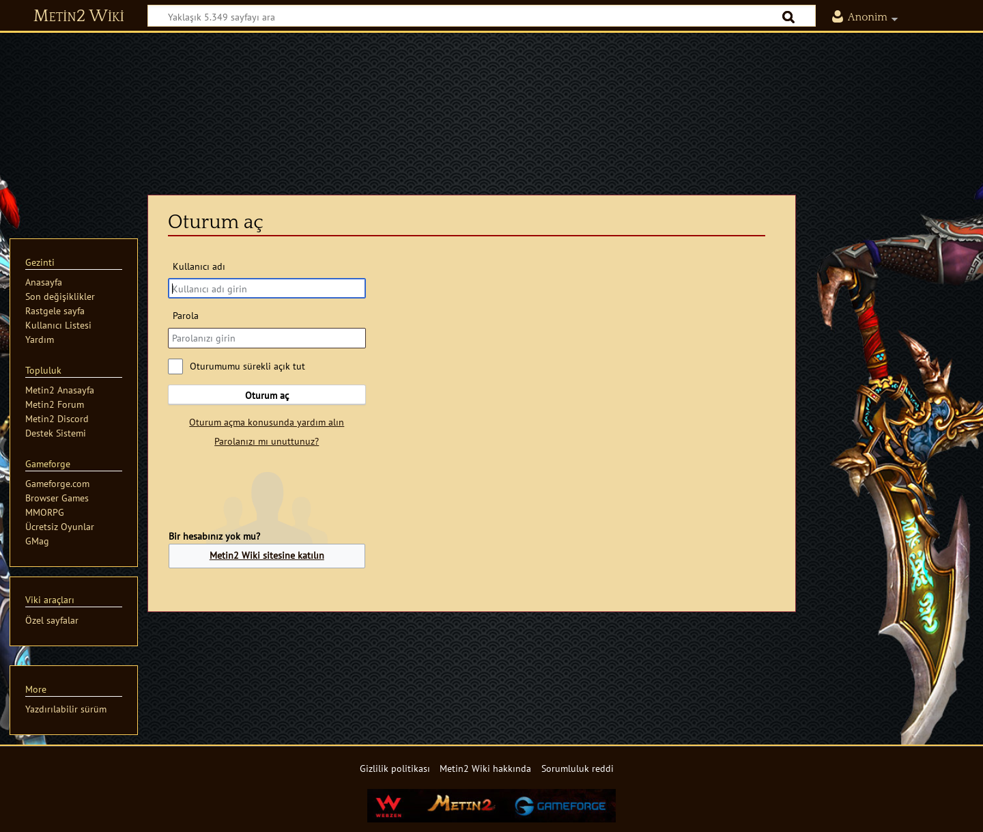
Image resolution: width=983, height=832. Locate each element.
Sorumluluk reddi (577, 768)
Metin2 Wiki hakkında (485, 768)
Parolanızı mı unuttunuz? (266, 440)
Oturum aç (267, 395)
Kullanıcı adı (199, 266)
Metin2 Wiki (78, 16)
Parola (186, 315)
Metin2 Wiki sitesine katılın (267, 555)
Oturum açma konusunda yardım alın (266, 421)
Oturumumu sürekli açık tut (247, 365)
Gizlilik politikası (395, 768)
